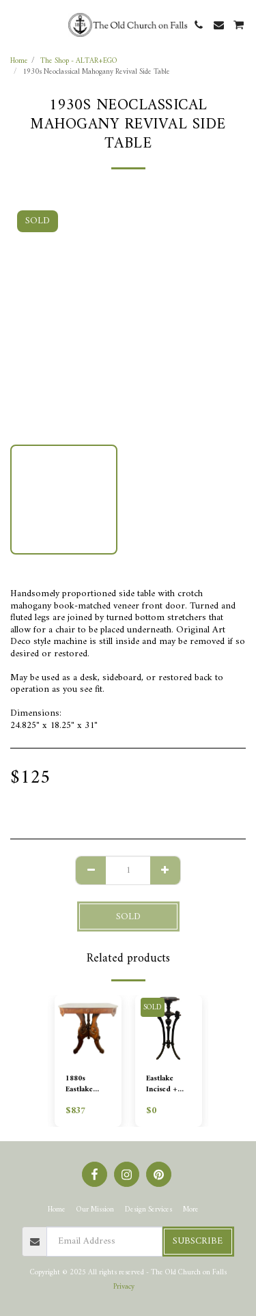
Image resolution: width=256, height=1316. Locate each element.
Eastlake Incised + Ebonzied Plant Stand (165, 1084)
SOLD (128, 916)
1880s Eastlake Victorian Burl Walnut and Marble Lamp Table (85, 1084)
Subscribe (198, 1241)
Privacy (123, 1286)
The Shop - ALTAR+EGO (78, 61)
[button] (15, 24)
